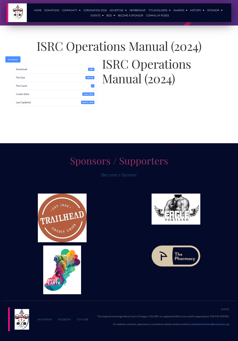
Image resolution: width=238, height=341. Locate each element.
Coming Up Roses (157, 15)
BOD (110, 15)
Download (13, 59)
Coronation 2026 (95, 10)
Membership (137, 10)
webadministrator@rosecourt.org (210, 324)
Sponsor (215, 10)
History (197, 10)
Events (97, 15)
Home (38, 10)
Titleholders (159, 10)
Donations (51, 10)
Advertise (118, 10)
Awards (180, 10)
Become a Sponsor (130, 15)
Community (71, 10)
